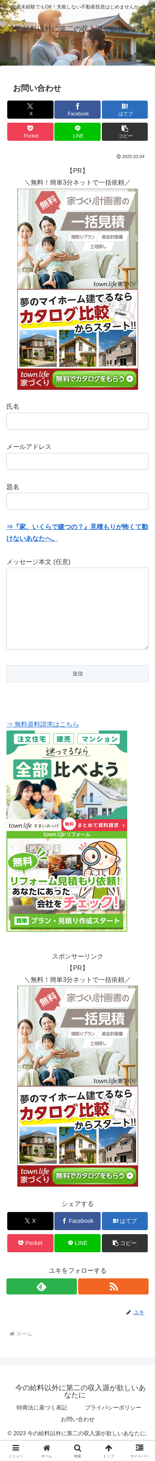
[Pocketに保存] (30, 132)
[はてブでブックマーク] (125, 110)
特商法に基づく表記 (42, 1423)
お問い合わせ (78, 1435)
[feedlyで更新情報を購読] (41, 1302)
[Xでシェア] (30, 110)
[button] (125, 132)
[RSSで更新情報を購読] (113, 1302)
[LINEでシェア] (77, 132)
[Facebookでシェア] (77, 110)
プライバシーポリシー (113, 1423)
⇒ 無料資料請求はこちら (42, 740)
